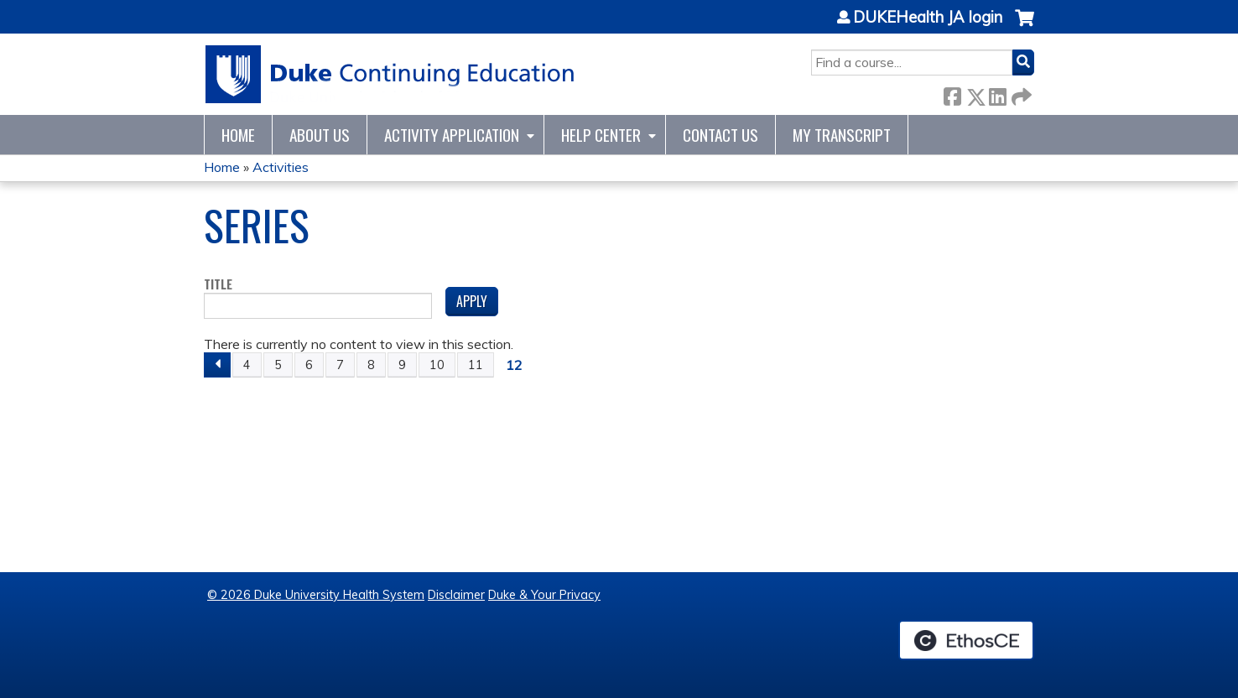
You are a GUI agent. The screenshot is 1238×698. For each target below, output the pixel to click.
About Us (319, 134)
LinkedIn (997, 93)
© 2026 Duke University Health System (315, 594)
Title (218, 285)
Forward (1020, 93)
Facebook (952, 93)
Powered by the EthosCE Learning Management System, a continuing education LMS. (966, 640)
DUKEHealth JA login (927, 17)
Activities (280, 167)
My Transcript (842, 134)
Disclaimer (456, 594)
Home (238, 134)
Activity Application (451, 134)
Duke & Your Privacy (544, 594)
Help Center (601, 134)
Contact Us (720, 134)
